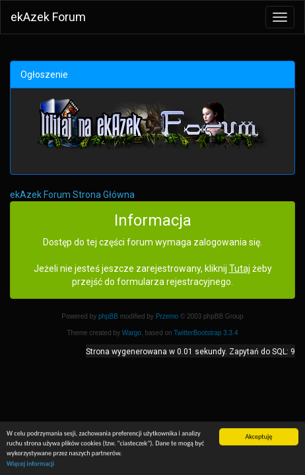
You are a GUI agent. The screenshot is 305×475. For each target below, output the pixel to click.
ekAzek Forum (48, 17)
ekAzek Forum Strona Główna (72, 194)
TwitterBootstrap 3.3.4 (206, 332)
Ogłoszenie (44, 74)
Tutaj (239, 268)
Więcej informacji (30, 464)
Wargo (131, 332)
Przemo (167, 316)
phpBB (108, 316)
